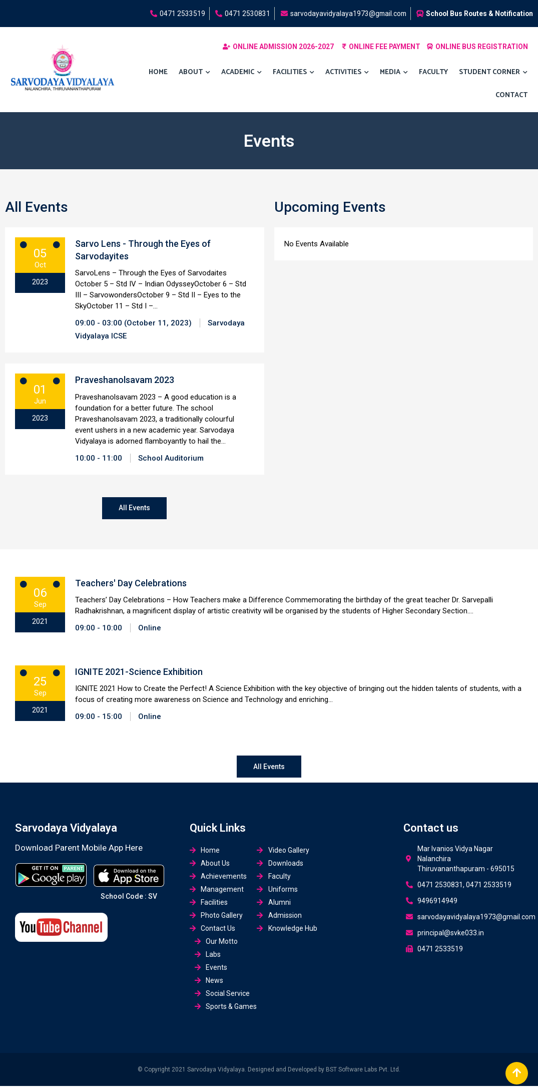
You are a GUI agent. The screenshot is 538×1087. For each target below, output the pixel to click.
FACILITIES (293, 72)
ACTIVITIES (347, 72)
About (194, 72)
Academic (241, 72)
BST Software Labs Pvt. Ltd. (363, 1070)
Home (158, 72)
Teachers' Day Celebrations (131, 583)
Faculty (433, 72)
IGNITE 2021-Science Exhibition (139, 672)
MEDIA (394, 72)
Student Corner (493, 72)
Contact (511, 95)
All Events (134, 508)
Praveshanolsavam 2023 (124, 380)
